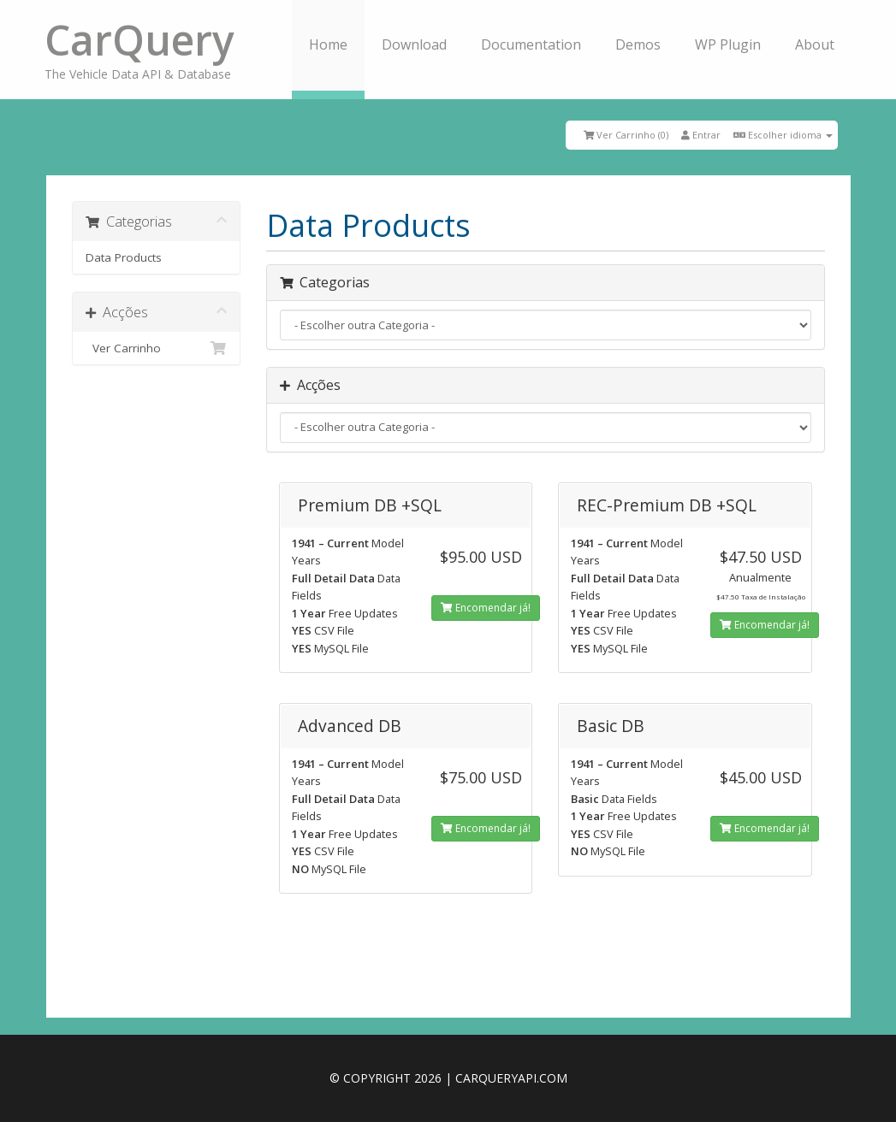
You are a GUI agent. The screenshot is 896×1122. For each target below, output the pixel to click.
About (814, 44)
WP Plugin (728, 44)
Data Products (124, 257)
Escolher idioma (783, 134)
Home (328, 44)
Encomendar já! (486, 607)
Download (414, 44)
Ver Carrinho (157, 348)
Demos (638, 44)
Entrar (701, 134)
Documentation (531, 44)
